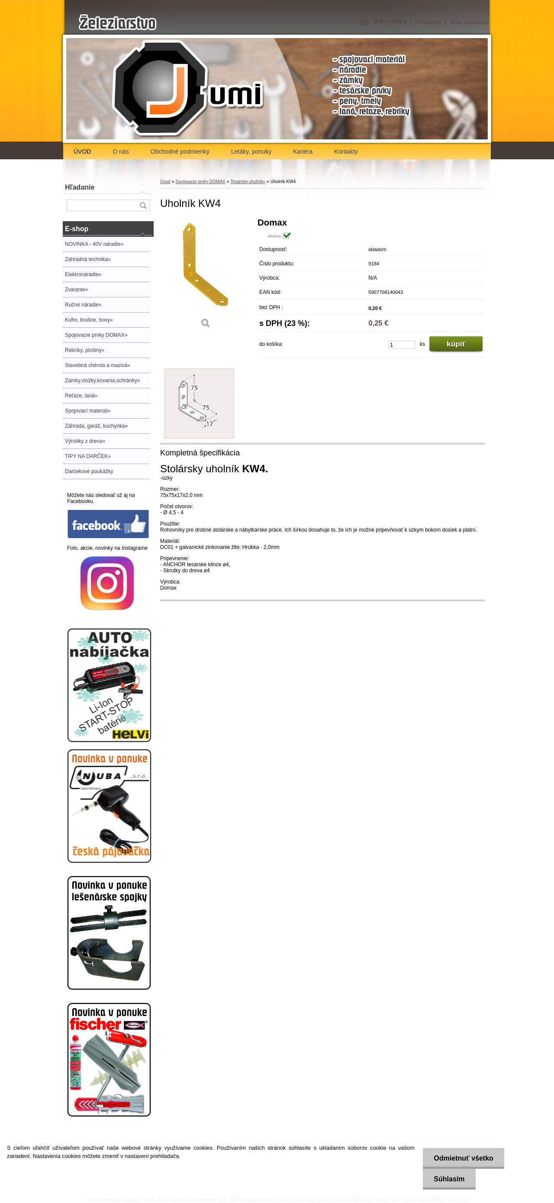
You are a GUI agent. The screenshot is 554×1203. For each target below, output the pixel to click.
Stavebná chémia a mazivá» (97, 365)
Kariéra (302, 151)
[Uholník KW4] (206, 276)
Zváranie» (76, 290)
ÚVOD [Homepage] (82, 151)
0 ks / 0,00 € (390, 21)
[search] (142, 205)
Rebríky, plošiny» (84, 350)
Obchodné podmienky (180, 151)
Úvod (165, 181)
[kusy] (402, 345)
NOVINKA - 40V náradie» (94, 244)
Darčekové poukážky (89, 471)
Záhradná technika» (88, 259)
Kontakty (346, 151)
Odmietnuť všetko (463, 1158)
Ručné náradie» (83, 305)
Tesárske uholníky (247, 181)
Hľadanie (79, 187)
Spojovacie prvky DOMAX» (96, 335)
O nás (121, 151)
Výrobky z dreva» (85, 441)
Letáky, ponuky (251, 151)
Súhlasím (449, 1179)
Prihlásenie (428, 22)
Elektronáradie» (83, 274)
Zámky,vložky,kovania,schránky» (102, 380)
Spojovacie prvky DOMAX (200, 181)
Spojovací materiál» (87, 411)
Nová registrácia (469, 22)
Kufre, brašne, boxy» (89, 320)
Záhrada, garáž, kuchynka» (96, 426)
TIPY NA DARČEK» (88, 456)
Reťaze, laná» (81, 396)
